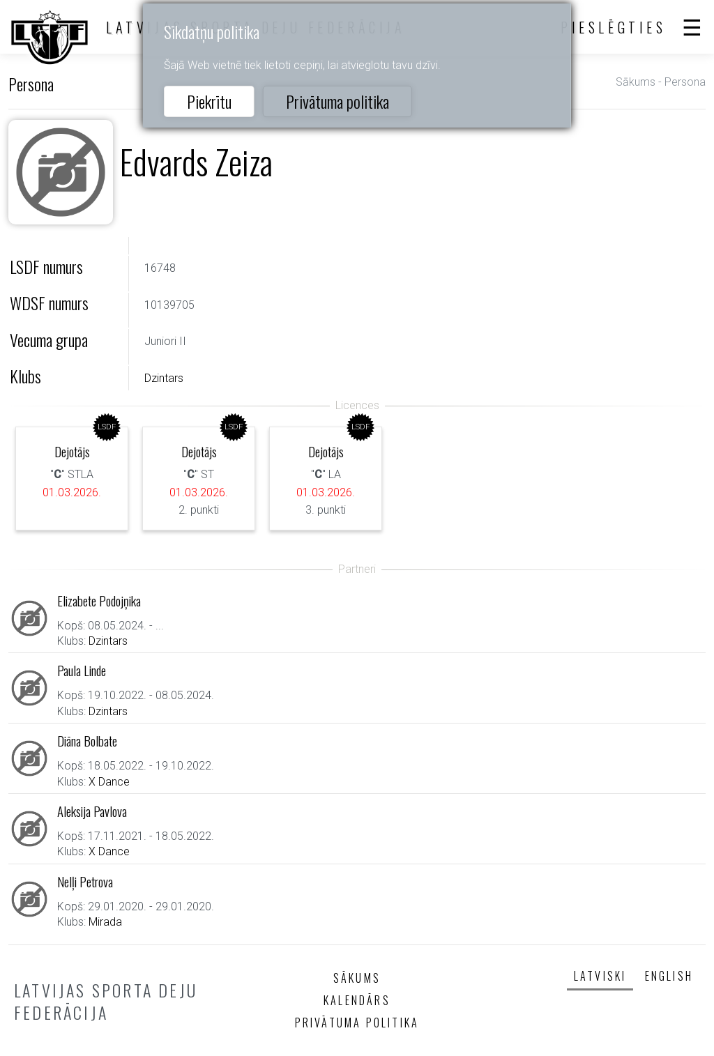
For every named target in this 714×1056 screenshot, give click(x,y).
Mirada (105, 921)
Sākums (635, 82)
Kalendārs (357, 1000)
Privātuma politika (337, 101)
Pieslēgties (614, 27)
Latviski (600, 975)
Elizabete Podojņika (99, 600)
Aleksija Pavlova (92, 811)
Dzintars (163, 378)
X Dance (109, 781)
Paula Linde (81, 670)
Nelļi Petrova (85, 881)
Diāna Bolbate (87, 740)
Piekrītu (209, 101)
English (669, 975)
